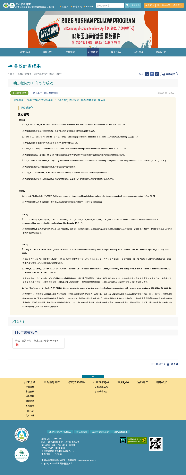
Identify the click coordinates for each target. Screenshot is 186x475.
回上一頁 (158, 364)
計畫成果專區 (93, 53)
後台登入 (149, 5)
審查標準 (30, 401)
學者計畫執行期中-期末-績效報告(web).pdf (36, 342)
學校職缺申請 (163, 5)
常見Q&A (116, 52)
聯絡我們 (161, 52)
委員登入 (177, 5)
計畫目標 (30, 386)
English (89, 6)
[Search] (110, 5)
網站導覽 (77, 6)
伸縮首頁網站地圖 (93, 376)
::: (7, 74)
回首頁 (65, 6)
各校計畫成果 (25, 74)
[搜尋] (127, 5)
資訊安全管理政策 (100, 432)
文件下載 (30, 415)
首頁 (12, 74)
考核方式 (30, 406)
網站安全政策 (121, 432)
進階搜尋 (136, 5)
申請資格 (30, 391)
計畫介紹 (25, 52)
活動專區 (138, 52)
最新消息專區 (47, 53)
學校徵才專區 (70, 53)
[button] (14, 30)
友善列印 (168, 74)
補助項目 (30, 396)
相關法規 (30, 411)
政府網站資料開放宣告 (60, 432)
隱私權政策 (81, 432)
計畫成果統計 (101, 391)
